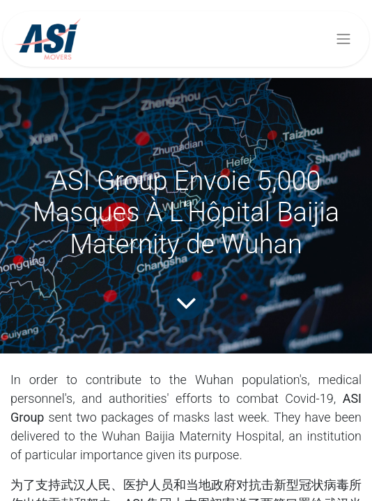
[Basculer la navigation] (343, 39)
